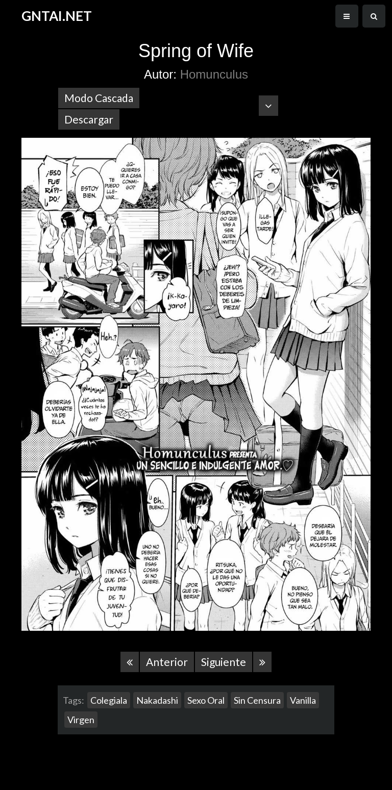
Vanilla (303, 700)
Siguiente (223, 661)
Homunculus (214, 74)
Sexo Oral (206, 700)
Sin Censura (257, 700)
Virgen (80, 719)
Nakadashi (157, 700)
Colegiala (108, 700)
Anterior (167, 661)
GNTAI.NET (56, 16)
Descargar (88, 119)
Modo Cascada (98, 97)
